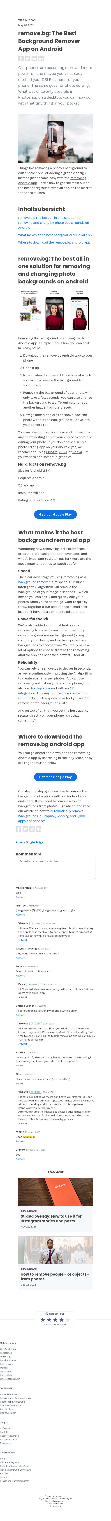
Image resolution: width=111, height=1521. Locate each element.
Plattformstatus (8, 1439)
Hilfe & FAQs (6, 1428)
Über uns (4, 1477)
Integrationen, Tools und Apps (15, 1398)
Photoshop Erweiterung (12, 1401)
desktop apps (40, 688)
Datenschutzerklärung (55, 1501)
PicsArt (51, 452)
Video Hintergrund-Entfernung (15, 1469)
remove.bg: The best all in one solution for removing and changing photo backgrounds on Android (53, 223)
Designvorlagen (8, 1412)
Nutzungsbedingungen (55, 1496)
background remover (34, 582)
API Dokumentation (10, 1394)
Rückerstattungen (9, 1435)
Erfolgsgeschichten (10, 1378)
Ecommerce (6, 1363)
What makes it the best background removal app (55, 235)
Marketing (5, 1356)
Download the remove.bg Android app (52, 355)
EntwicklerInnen (8, 1360)
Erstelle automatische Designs (15, 1466)
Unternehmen (7, 1375)
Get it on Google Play (55, 514)
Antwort (20, 896)
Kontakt (4, 1432)
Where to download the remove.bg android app (54, 242)
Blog (2, 1458)
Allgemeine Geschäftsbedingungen (55, 1498)
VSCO (63, 452)
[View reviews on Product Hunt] (55, 1319)
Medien (4, 1367)
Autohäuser (6, 1371)
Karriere (4, 1473)
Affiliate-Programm (10, 1462)
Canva (77, 452)
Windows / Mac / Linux (11, 1405)
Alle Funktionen (8, 1349)
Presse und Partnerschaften (14, 1480)
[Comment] (55, 869)
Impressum (55, 1506)
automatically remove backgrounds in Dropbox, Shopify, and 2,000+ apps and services (52, 816)
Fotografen (6, 1352)
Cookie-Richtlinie (55, 1503)
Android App (6, 1409)
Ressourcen (6, 1443)
